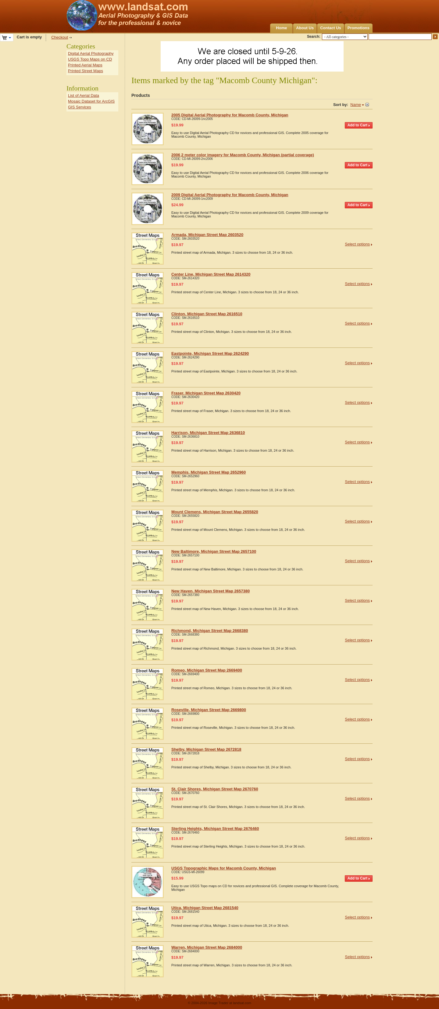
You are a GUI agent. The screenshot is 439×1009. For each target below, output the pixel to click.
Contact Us (330, 28)
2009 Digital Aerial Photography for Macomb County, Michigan (229, 194)
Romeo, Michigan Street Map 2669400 (206, 670)
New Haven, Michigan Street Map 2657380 (210, 591)
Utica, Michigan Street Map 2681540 (204, 907)
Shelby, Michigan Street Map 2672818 (206, 749)
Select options (357, 244)
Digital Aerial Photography (91, 53)
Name (355, 104)
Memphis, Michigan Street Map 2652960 (208, 472)
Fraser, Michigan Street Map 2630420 (206, 393)
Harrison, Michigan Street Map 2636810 (208, 432)
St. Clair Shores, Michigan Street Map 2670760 (214, 789)
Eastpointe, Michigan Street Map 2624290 (210, 353)
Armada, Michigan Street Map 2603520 (207, 234)
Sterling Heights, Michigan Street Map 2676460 (215, 828)
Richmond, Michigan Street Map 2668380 (209, 630)
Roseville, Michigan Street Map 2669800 (208, 709)
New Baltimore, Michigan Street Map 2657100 (213, 551)
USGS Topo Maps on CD (90, 59)
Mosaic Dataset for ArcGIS (91, 101)
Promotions (358, 28)
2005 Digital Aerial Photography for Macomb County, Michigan (229, 115)
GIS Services (79, 107)
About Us (305, 28)
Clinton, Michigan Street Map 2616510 (206, 314)
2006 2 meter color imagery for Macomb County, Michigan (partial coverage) (242, 155)
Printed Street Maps (85, 71)
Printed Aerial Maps (85, 65)
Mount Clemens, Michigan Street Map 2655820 (214, 512)
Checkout (59, 37)
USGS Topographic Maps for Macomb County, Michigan (223, 868)
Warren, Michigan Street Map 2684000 (206, 947)
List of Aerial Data (83, 95)
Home (281, 28)
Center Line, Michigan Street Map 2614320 (210, 274)
